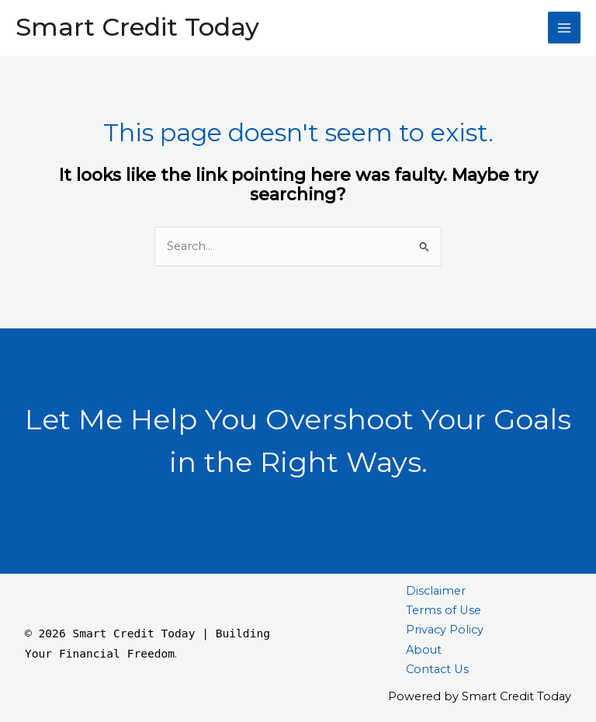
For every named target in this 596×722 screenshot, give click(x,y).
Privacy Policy (444, 630)
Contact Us (437, 669)
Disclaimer (436, 591)
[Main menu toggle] (564, 28)
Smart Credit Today (137, 27)
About (424, 650)
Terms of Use (443, 610)
